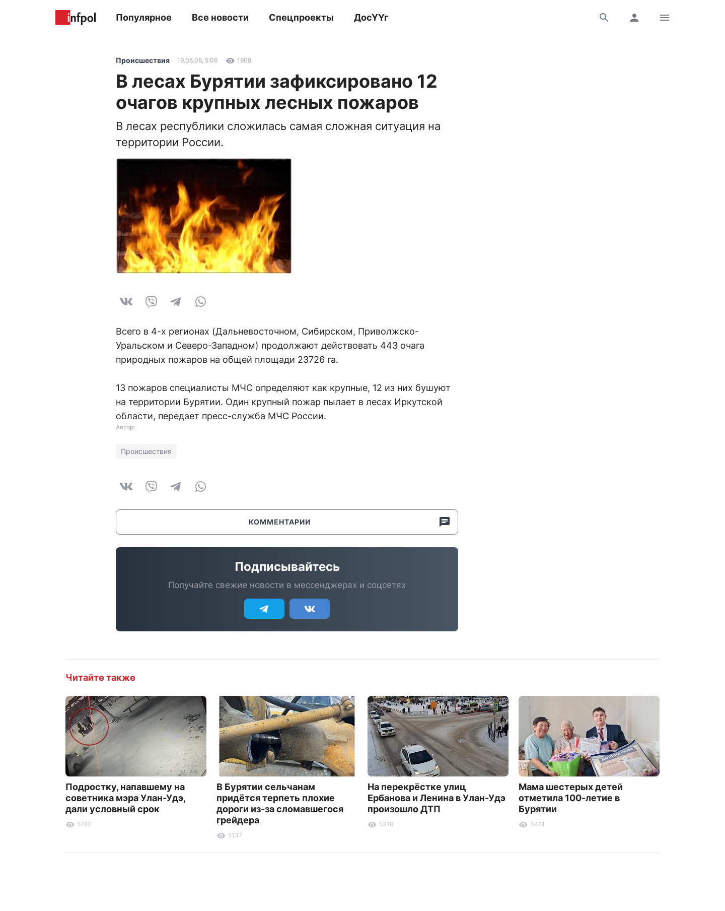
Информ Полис (75, 17)
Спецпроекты (301, 17)
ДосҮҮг (371, 17)
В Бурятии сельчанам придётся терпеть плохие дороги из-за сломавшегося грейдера (279, 803)
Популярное (144, 17)
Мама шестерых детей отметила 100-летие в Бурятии (571, 798)
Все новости (220, 17)
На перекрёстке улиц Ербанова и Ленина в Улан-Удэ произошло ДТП (436, 798)
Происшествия (143, 60)
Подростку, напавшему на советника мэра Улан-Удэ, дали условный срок (125, 798)
